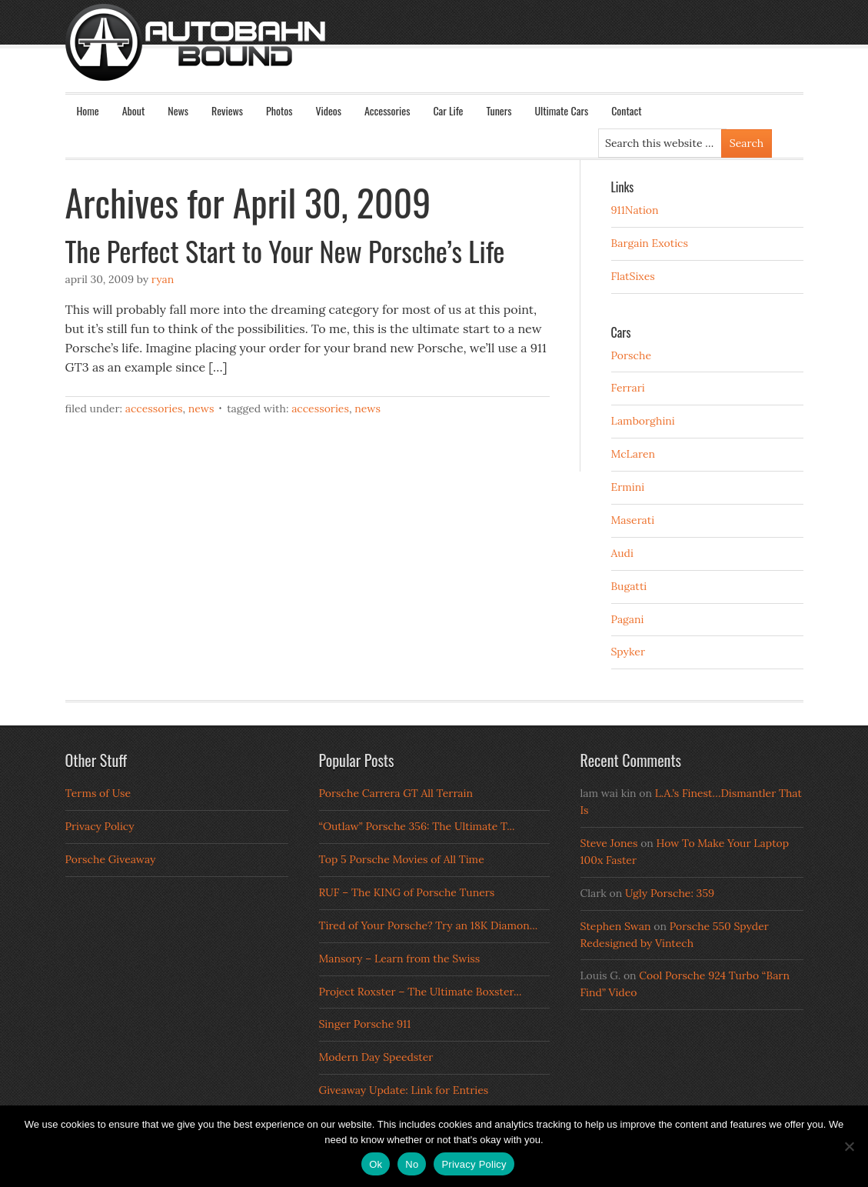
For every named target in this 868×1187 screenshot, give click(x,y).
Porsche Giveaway (110, 859)
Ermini (628, 487)
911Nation (635, 210)
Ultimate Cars (561, 110)
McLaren (633, 454)
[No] (848, 1146)
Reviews (227, 110)
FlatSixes (633, 276)
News (178, 110)
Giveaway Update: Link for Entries (404, 1090)
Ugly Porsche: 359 (669, 893)
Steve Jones (609, 843)
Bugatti (629, 586)
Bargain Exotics (650, 243)
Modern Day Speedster (376, 1057)
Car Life (448, 110)
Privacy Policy (100, 826)
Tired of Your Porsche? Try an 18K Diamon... (428, 925)
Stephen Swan (615, 926)
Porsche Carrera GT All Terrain (396, 793)
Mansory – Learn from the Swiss (400, 958)
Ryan (162, 279)
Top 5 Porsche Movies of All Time (401, 859)
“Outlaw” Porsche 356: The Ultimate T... (417, 826)
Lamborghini (643, 421)
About (133, 110)
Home (88, 110)
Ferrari (628, 388)
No (411, 1164)
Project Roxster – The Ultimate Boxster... (420, 992)
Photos (279, 110)
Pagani (627, 619)
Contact (626, 110)
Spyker (628, 652)
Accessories (387, 110)
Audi (622, 553)
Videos (328, 110)
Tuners (498, 110)
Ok (375, 1164)
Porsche (631, 355)
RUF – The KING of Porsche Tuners (407, 892)
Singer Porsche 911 (365, 1024)
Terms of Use (98, 793)
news (367, 408)
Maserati (633, 520)
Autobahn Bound (459, 55)
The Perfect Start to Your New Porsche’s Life (285, 250)
